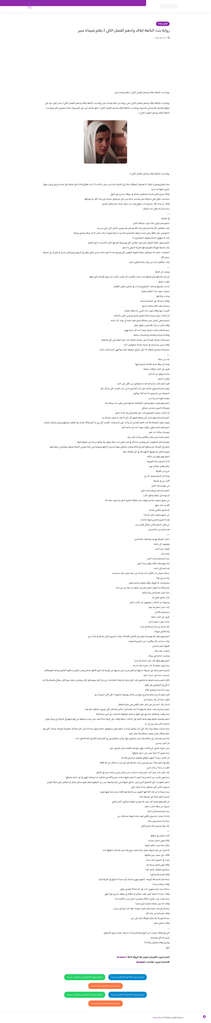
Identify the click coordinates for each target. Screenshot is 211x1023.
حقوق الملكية (129, 3)
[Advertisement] (105, 60)
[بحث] (29, 11)
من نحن (118, 3)
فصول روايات (163, 23)
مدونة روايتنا (158, 1017)
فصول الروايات (137, 11)
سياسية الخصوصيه (89, 3)
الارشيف (76, 3)
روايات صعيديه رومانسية (92, 11)
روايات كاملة (123, 11)
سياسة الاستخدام (105, 3)
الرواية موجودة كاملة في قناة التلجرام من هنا (127, 977)
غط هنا (120, 957)
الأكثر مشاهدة (110, 11)
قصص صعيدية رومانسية (69, 11)
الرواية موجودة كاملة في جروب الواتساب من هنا (85, 977)
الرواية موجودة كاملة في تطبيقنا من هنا (105, 986)
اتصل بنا (140, 3)
